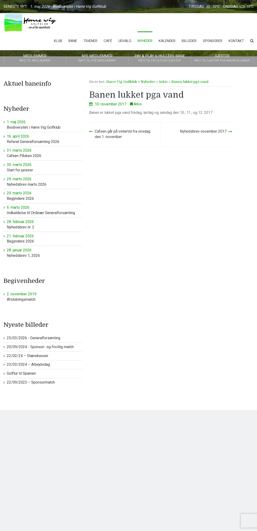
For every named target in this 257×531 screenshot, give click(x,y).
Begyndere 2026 (44, 196)
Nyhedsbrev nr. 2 (44, 224)
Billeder (189, 41)
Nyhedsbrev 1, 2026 (44, 253)
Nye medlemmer (97, 58)
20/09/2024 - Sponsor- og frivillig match (40, 347)
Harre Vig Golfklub (121, 82)
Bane (72, 41)
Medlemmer (35, 58)
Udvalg (124, 41)
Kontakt (236, 41)
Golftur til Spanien (21, 373)
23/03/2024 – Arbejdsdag (28, 364)
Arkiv (163, 82)
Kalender (167, 41)
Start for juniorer (44, 167)
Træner (90, 41)
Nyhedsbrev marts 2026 (44, 182)
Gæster (222, 58)
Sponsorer (212, 41)
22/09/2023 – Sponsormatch (31, 382)
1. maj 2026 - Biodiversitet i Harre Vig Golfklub (68, 6)
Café (108, 41)
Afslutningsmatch (44, 297)
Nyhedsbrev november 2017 (203, 131)
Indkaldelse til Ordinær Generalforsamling (44, 210)
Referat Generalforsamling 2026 (44, 139)
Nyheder (145, 41)
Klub (58, 41)
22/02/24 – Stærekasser (27, 356)
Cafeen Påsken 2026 (44, 153)
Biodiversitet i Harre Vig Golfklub (44, 124)
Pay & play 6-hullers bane (159, 58)
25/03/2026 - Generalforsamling (33, 338)
